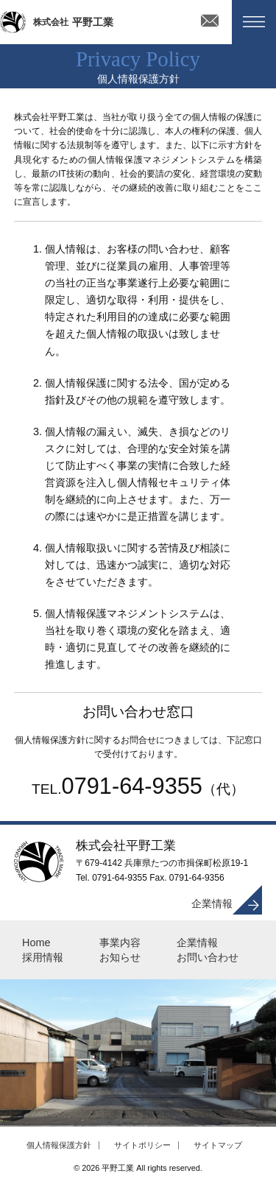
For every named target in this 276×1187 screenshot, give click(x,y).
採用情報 (42, 957)
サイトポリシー (142, 1145)
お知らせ (120, 957)
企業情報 (212, 903)
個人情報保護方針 (58, 1145)
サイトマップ (218, 1145)
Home (36, 942)
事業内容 (120, 942)
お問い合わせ (207, 957)
